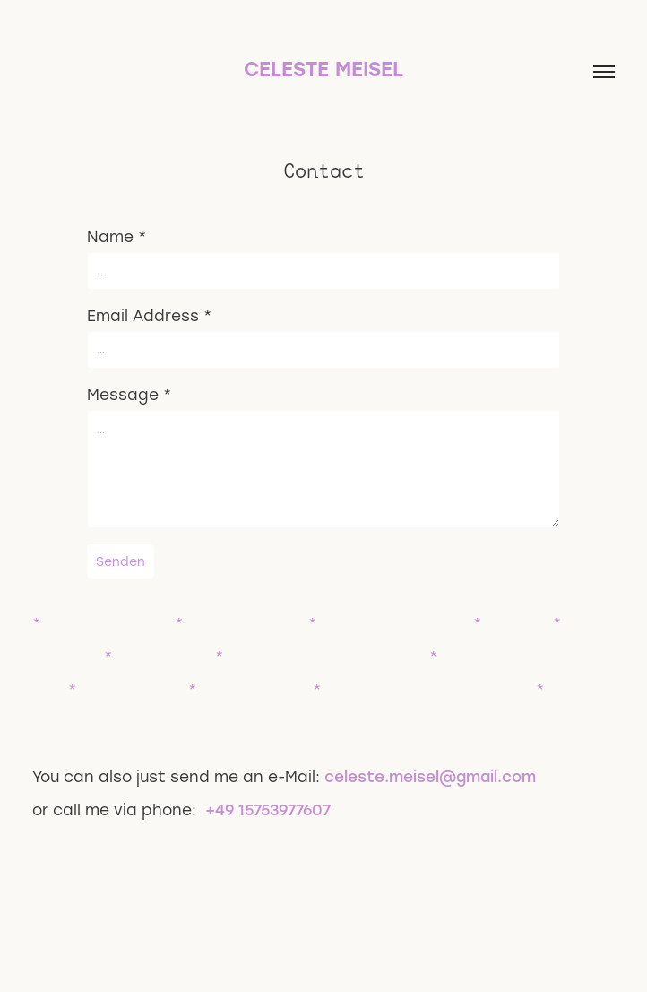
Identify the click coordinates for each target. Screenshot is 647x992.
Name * (116, 236)
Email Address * (149, 315)
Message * (129, 394)
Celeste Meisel (323, 69)
